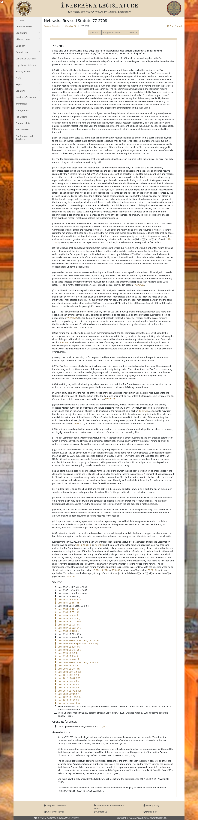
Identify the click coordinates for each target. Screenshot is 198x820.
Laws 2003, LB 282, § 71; (69, 665)
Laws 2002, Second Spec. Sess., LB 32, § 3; (78, 662)
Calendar (20, 45)
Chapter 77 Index (111, 32)
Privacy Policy (151, 805)
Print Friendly (175, 26)
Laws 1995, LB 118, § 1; (69, 656)
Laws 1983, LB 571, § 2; (69, 612)
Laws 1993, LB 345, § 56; (69, 649)
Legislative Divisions (28, 58)
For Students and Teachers (24, 138)
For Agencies (22, 110)
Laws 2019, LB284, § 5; (69, 687)
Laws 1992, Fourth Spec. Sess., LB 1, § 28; (78, 643)
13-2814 (104, 570)
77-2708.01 (130, 33)
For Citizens (21, 116)
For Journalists (23, 123)
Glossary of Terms (54, 811)
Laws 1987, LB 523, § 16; (69, 627)
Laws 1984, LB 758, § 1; (69, 615)
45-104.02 (143, 410)
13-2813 (87, 544)
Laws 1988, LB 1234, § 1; (69, 631)
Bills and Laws (28, 39)
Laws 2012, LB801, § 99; (69, 678)
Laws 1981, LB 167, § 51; (69, 602)
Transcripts (21, 103)
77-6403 (99, 544)
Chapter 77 (70, 26)
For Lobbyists (22, 129)
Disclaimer (150, 811)
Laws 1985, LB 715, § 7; (69, 618)
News (18, 78)
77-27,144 (152, 570)
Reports (28, 84)
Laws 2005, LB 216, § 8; (69, 668)
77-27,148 (102, 726)
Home (21, 20)
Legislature (28, 32)
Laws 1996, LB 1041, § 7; (69, 659)
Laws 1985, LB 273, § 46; (69, 621)
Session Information (26, 97)
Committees (28, 52)
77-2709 (64, 342)
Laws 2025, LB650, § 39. (69, 703)
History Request (24, 71)
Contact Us (100, 811)
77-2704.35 (138, 284)
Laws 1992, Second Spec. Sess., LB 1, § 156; (79, 640)
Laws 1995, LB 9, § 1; (68, 653)
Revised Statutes (52, 26)
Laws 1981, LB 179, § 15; (69, 599)
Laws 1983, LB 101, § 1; (69, 609)
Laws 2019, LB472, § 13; (69, 690)
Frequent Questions (55, 805)
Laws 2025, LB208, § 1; (69, 700)
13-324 (96, 570)
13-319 (78, 544)
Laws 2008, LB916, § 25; (69, 671)
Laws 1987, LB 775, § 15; (69, 624)
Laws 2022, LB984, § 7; (69, 693)
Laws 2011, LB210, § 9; (69, 675)
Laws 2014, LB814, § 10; (69, 681)
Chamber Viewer (28, 26)
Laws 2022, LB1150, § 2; (69, 697)
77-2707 (94, 33)
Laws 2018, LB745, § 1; (69, 684)
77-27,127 (110, 399)
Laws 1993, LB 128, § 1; (69, 646)
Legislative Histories (26, 65)
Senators (28, 90)
